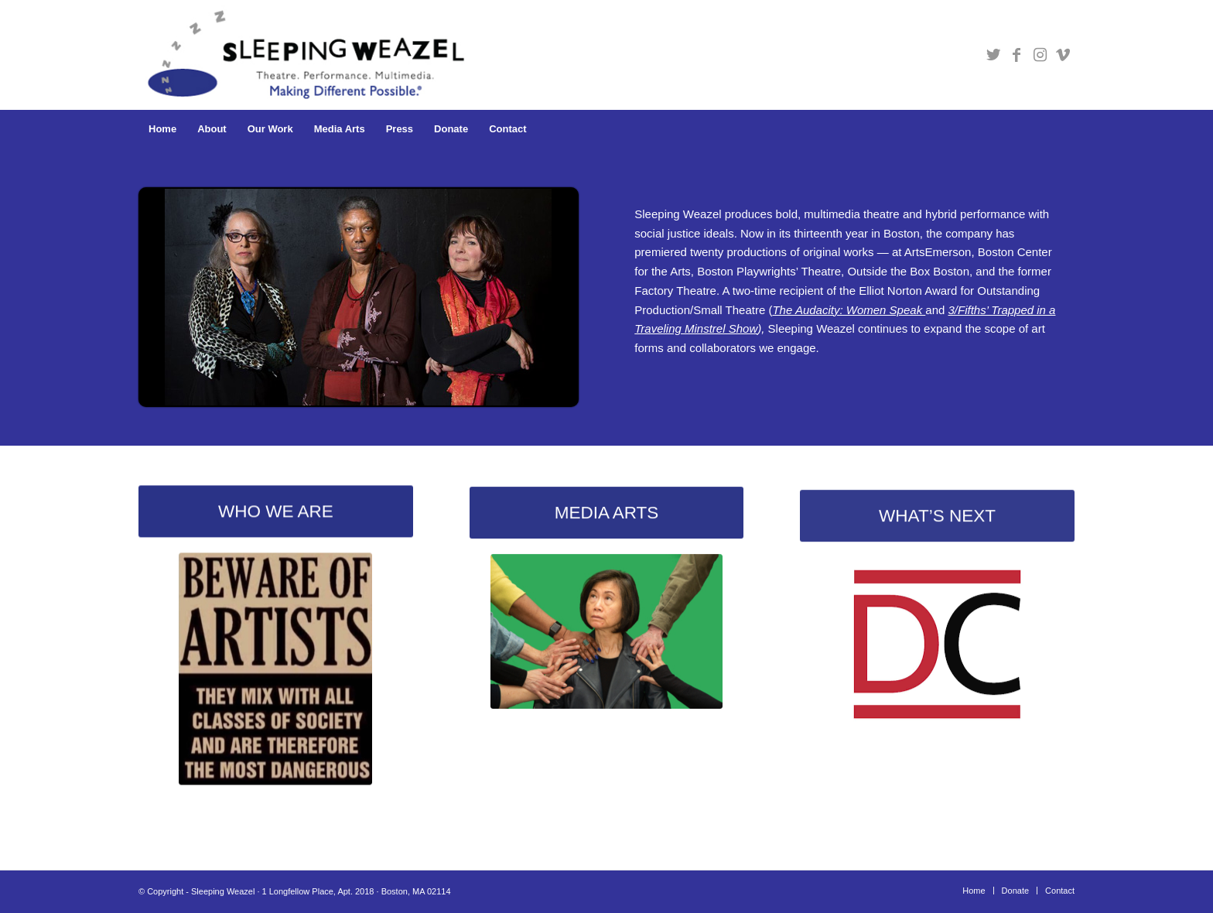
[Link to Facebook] (1016, 55)
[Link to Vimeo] (1063, 55)
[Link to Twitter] (993, 55)
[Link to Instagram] (1039, 55)
